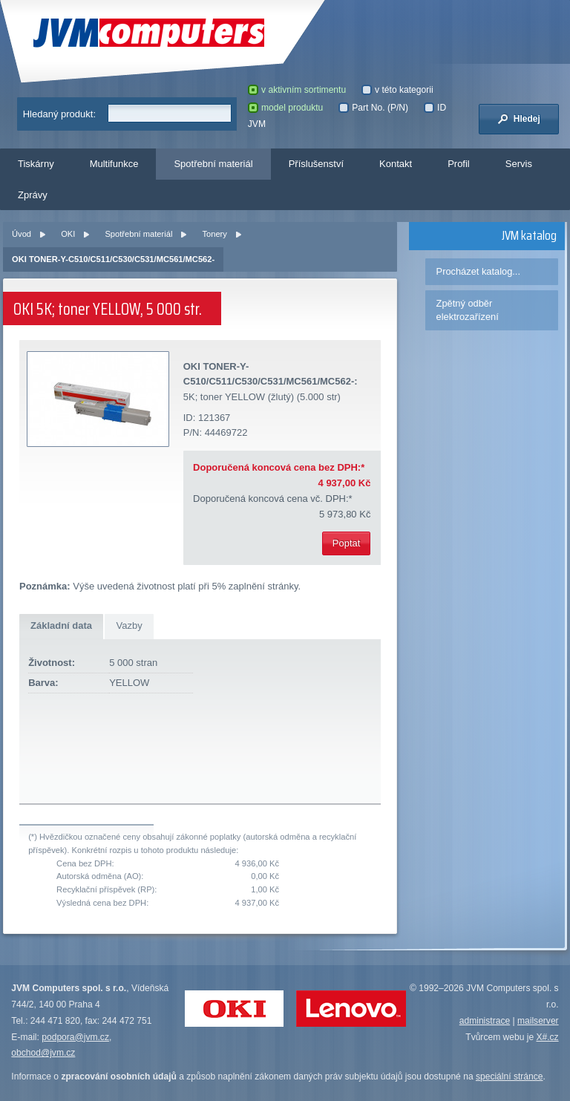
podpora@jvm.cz (75, 1037)
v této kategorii (397, 90)
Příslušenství (316, 163)
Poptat (346, 543)
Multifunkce (114, 163)
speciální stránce (509, 1076)
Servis (518, 163)
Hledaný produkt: (59, 114)
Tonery (214, 233)
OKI (68, 233)
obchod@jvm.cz (43, 1053)
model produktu (285, 107)
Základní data (61, 625)
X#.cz (547, 1037)
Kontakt (395, 163)
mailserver (538, 1021)
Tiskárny (36, 163)
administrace (484, 1021)
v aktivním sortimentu (297, 90)
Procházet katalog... (478, 271)
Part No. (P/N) (373, 107)
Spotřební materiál (213, 163)
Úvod (21, 233)
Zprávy (33, 194)
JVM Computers (148, 33)
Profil (459, 163)
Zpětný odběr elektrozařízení (467, 310)
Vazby (129, 625)
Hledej (518, 119)
